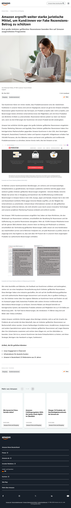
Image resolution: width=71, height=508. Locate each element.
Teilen (65, 97)
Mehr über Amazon (8, 487)
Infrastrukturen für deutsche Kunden (16, 354)
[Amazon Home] (6, 4)
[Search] (55, 3)
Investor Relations (9, 464)
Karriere (5, 476)
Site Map (5, 482)
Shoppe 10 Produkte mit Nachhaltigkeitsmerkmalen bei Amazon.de (57, 412)
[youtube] (68, 496)
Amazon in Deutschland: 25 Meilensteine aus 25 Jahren (22, 357)
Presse (5, 453)
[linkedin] (52, 496)
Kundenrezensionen (14, 97)
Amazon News (5, 11)
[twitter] (35, 496)
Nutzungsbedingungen (17, 502)
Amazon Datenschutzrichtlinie (30, 502)
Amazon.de (7, 458)
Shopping (4, 97)
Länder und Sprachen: (7, 469)
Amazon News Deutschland (11, 447)
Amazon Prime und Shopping (17, 11)
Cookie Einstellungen (42, 502)
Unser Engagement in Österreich (15, 351)
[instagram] (19, 496)
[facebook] (3, 496)
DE (4, 471)
